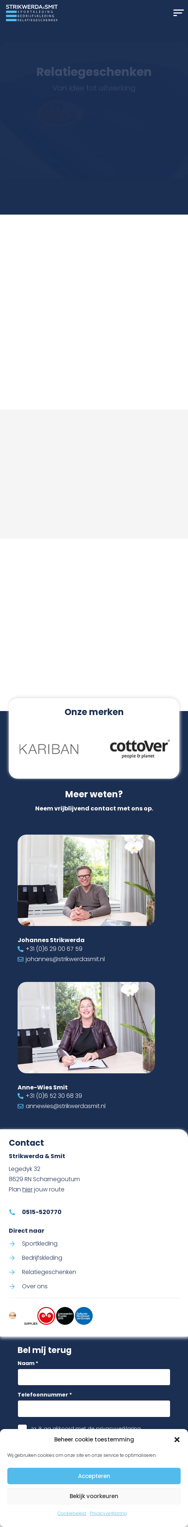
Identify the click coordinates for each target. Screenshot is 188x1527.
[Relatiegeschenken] (15, 1272)
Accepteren (94, 1476)
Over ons (35, 1286)
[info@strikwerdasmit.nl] (73, 366)
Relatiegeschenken (49, 1272)
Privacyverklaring (108, 1513)
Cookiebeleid (72, 1513)
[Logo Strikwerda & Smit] (32, 13)
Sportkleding (40, 1243)
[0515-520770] (73, 355)
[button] (177, 1439)
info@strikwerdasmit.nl (117, 366)
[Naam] (94, 1377)
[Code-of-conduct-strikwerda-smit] (12, 1316)
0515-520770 (100, 356)
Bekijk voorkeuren (94, 1496)
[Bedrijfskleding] (15, 1257)
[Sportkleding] (15, 1243)
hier (27, 1189)
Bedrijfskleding (42, 1257)
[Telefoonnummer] (94, 1408)
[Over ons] (15, 1286)
